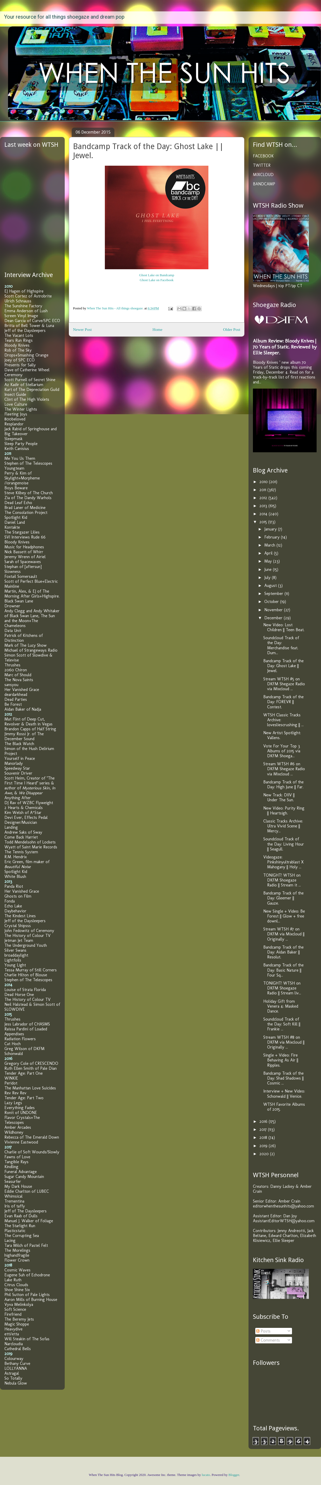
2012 (263, 497)
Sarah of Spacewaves (22, 561)
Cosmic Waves (17, 1270)
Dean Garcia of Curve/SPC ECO (32, 320)
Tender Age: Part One (23, 1073)
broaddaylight (16, 955)
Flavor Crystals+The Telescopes (22, 1120)
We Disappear (30, 792)
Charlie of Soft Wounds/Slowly (31, 1151)
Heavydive (13, 1329)
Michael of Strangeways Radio (30, 650)
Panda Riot (13, 886)
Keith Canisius (16, 448)
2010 (264, 481)
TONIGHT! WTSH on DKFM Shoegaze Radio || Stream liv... (282, 988)
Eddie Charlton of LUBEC (26, 1191)
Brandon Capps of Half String (30, 728)
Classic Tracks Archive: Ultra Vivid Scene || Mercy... (283, 826)
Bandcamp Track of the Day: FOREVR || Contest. (283, 701)
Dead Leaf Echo (18, 502)
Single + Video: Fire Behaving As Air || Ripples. (280, 1060)
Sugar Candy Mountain (24, 1176)
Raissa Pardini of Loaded (25, 1029)
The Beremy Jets (19, 1319)
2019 (264, 1145)
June (268, 569)
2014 (264, 513)
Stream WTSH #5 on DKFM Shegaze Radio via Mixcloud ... (284, 683)
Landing (11, 827)
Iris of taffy (14, 1206)
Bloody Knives (17, 345)
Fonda (9, 901)
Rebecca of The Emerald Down (31, 1137)
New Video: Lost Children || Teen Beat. (283, 627)
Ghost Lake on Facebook (156, 280)
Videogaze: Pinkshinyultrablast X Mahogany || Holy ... (283, 862)
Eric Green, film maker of (26, 864)
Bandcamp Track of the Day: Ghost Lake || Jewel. (283, 665)
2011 (263, 489)
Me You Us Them (19, 458)
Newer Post (82, 329)
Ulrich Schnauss (17, 301)
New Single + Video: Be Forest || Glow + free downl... (284, 916)
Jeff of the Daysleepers (25, 330)
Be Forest (13, 704)
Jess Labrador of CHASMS (27, 1024)
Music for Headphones (24, 546)
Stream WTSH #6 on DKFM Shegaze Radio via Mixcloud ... (284, 768)
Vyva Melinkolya (18, 1304)
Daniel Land (14, 522)
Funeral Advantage (20, 1171)
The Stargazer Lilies (22, 532)
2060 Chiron (15, 669)
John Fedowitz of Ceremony (29, 930)
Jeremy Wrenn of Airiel (25, 556)
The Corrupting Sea (21, 1235)
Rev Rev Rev (15, 1092)
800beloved (14, 419)
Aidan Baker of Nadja (22, 709)
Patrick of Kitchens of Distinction (23, 638)
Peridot (10, 1083)
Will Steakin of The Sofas (26, 1338)
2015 (263, 521)
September (274, 593)
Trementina (14, 1201)
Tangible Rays (16, 1161)
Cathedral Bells (17, 1348)
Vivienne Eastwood (21, 1142)
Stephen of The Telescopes (28, 463)
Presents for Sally (20, 364)
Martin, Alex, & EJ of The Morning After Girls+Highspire (31, 594)
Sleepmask (13, 438)
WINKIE (11, 1078)
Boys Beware (16, 487)
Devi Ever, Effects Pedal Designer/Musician (26, 820)
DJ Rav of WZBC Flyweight (28, 802)
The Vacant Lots (18, 335)
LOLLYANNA (15, 1368)
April (269, 553)
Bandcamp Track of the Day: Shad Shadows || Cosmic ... (283, 1078)
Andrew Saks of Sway (23, 832)
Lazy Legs (13, 1102)
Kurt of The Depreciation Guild (31, 389)
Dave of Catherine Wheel (26, 369)
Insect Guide (15, 394)
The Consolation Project (25, 512)
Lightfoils (12, 960)
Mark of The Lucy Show (25, 645)
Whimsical (13, 1196)
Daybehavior (15, 910)
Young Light (15, 965)
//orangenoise (16, 483)
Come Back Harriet (21, 837)
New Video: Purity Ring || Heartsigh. (283, 811)
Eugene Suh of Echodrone (27, 1274)
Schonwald (13, 1053)
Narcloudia (13, 1343)
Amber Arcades (17, 1127)
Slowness (12, 571)
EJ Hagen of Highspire (23, 291)
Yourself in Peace (19, 758)
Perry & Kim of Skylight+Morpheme (22, 476)
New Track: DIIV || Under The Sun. (279, 797)
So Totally (13, 1378)
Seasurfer (12, 1181)
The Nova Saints (18, 679)
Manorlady (13, 763)
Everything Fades (19, 1107)
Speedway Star (17, 768)
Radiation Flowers (20, 1038)
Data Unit (12, 630)
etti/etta (11, 1333)
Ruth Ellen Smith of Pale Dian (30, 1068)
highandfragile (16, 1255)
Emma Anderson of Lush (26, 310)
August (271, 585)
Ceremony (13, 374)
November (274, 609)
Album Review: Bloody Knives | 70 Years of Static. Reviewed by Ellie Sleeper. (285, 347)
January (271, 529)
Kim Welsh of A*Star (22, 812)
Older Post (231, 329)
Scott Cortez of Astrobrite (28, 296)
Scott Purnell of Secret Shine (29, 379)
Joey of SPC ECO (19, 360)
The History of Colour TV (27, 935)
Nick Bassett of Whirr (23, 551)
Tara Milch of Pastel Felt (26, 1245)
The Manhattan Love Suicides (30, 1088)
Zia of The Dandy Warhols (28, 497)
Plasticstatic (14, 1230)
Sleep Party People (21, 443)
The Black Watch (19, 743)
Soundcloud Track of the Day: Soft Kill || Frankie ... (281, 1024)
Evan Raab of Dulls (21, 1215)
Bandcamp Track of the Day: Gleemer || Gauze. (283, 898)
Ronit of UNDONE (20, 1112)
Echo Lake (13, 906)
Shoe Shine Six (17, 1289)
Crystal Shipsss (17, 925)
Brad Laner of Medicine (25, 507)
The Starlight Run (19, 1225)
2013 (263, 505)
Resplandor (14, 423)
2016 (264, 1121)
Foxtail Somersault (20, 576)
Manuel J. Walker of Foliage (28, 1220)
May (268, 561)
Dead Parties (15, 699)
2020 (264, 1153)
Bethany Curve (17, 1363)
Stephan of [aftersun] (23, 566)
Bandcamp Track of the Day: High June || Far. (283, 784)
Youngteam (14, 468)
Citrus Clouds (16, 1284)
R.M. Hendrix (15, 856)
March (270, 545)
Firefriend (12, 1314)
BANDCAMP (264, 183)
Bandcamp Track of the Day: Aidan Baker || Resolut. (283, 952)
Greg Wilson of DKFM (24, 1048)
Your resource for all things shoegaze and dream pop (64, 17)
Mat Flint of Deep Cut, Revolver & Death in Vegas (28, 721)
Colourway (13, 1358)
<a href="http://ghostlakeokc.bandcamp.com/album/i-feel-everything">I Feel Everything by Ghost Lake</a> (156, 292)
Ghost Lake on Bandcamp (156, 275)
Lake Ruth (12, 1279)
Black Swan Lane (18, 601)
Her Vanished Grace (21, 689)
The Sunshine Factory (23, 305)
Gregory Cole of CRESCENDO (31, 1063)
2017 (263, 1129)
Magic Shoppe (16, 1324)
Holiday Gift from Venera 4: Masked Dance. (280, 1006)
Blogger (234, 1475)
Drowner (12, 605)
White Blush (15, 876)
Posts (263, 1331)
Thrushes (12, 665)
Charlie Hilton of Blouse (25, 974)
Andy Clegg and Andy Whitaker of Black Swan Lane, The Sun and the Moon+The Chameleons (32, 618)
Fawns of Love (17, 1156)
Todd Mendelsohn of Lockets (30, 842)
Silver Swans (15, 950)
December (274, 617)
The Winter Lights (20, 409)
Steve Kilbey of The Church (28, 492)
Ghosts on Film (17, 896)
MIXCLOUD (263, 174)
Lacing (10, 1240)
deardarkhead (15, 694)
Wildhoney (13, 1132)
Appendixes (14, 1033)
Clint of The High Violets (26, 399)
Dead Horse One (19, 994)
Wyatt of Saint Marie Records (30, 847)
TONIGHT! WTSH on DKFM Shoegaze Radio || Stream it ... (282, 880)
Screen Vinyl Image (21, 315)
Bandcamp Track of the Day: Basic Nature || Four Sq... (283, 970)
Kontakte (12, 527)
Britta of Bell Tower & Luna (29, 325)
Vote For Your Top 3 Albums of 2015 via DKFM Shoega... (281, 751)
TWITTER (262, 165)
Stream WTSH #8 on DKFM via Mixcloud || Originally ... (283, 1042)
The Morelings (17, 1250)
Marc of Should (17, 674)
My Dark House (18, 1186)
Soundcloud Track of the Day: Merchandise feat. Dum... (281, 645)
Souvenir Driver (18, 773)
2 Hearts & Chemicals (23, 807)
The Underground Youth (25, 945)
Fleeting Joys (15, 414)
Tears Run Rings (18, 340)
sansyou (11, 684)
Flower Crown (17, 1260)
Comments (268, 1340)
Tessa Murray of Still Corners (30, 969)
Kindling (11, 1166)
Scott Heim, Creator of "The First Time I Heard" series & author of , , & (29, 785)
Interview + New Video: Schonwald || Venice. (284, 1093)
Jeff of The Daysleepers (25, 1211)
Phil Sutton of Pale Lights (27, 1294)
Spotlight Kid (15, 517)
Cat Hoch (12, 1043)
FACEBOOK (263, 156)
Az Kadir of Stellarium (23, 384)
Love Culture (15, 404)
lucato (206, 1475)
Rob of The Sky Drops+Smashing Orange (26, 353)
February (272, 537)
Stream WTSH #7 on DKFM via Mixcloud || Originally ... (283, 934)
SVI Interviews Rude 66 (25, 537)
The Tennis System (21, 851)
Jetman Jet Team (18, 940)
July (268, 577)
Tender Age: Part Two (23, 1097)
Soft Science (15, 1309)
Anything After (17, 797)
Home (157, 329)
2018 (263, 1137)
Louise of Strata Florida (25, 989)
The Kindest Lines (20, 915)
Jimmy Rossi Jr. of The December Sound (24, 736)
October (272, 601)
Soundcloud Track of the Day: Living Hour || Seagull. (283, 843)
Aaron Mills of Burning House (30, 1299)
